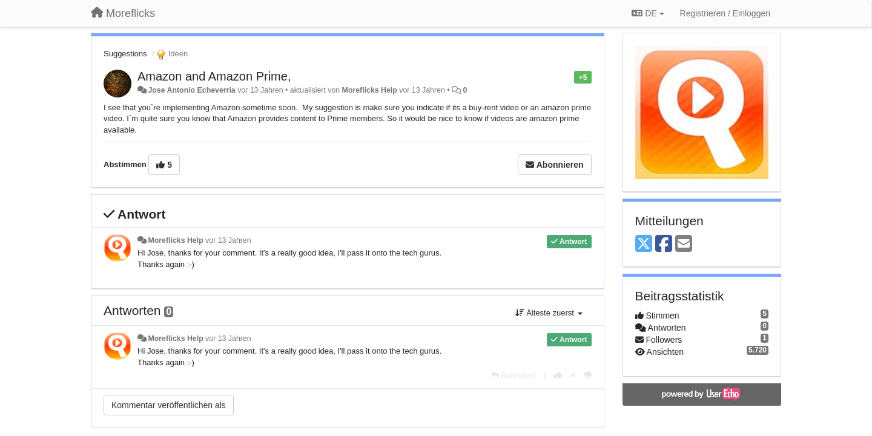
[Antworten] (513, 375)
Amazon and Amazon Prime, (214, 76)
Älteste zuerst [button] (549, 312)
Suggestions (125, 53)
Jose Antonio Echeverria (191, 90)
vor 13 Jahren (228, 240)
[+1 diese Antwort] (558, 375)
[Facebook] (663, 244)
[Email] (683, 244)
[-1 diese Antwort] (588, 375)
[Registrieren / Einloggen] (725, 13)
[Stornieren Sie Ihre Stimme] (573, 375)
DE (648, 13)
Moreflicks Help (369, 90)
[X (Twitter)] (643, 244)
